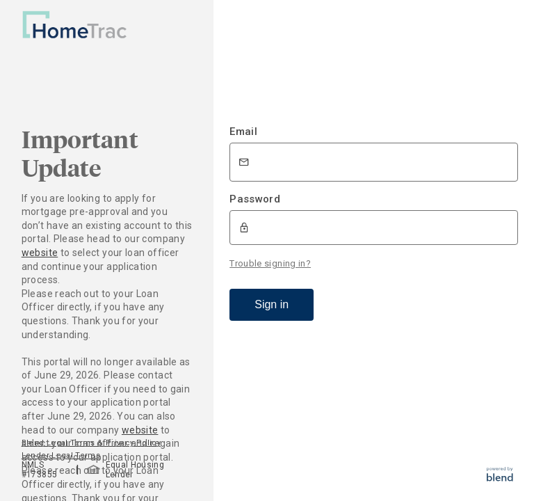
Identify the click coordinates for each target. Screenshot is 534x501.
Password (254, 199)
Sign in (271, 304)
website (40, 252)
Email (243, 131)
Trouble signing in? (270, 263)
